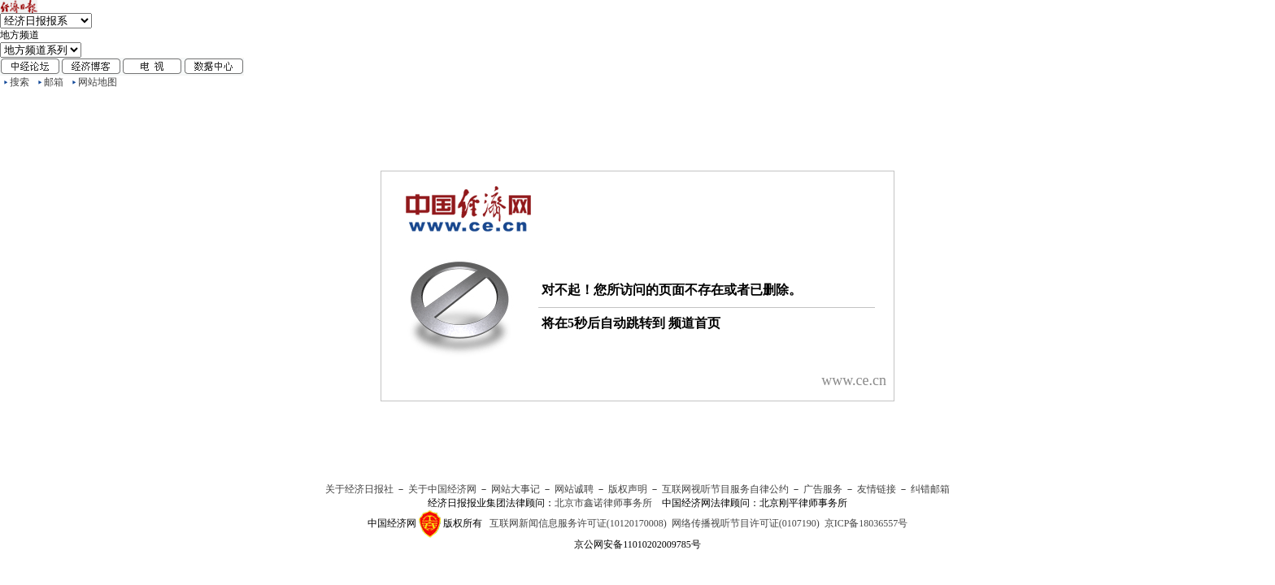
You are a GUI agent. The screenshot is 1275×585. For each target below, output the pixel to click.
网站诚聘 (574, 489)
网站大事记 (515, 489)
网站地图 (97, 82)
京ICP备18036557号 (866, 523)
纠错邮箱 (930, 489)
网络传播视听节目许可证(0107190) (746, 523)
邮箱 (53, 82)
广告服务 (822, 489)
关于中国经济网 (442, 489)
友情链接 (876, 489)
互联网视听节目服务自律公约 (725, 489)
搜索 (19, 82)
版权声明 (627, 489)
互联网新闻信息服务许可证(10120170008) (578, 523)
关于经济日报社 (359, 489)
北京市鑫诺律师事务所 (603, 503)
